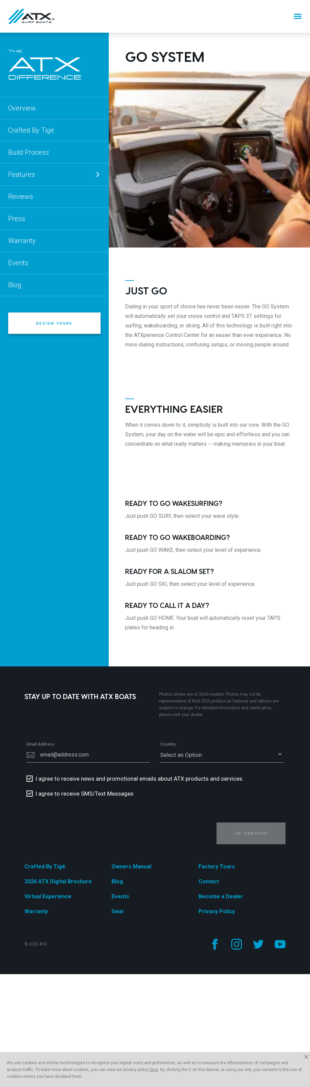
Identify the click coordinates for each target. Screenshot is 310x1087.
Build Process (28, 152)
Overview (22, 108)
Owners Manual (131, 866)
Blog (14, 285)
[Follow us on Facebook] (214, 944)
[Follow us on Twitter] (258, 944)
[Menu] (298, 16)
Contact (209, 881)
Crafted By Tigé (31, 130)
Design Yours (54, 323)
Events (18, 263)
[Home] (31, 16)
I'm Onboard (251, 833)
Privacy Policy (217, 911)
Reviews (20, 196)
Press (16, 219)
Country (168, 744)
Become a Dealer (221, 896)
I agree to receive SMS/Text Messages (84, 793)
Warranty (22, 241)
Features (54, 174)
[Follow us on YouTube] (280, 944)
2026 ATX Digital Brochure (58, 881)
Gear (117, 911)
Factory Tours (217, 866)
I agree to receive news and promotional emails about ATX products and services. (139, 778)
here (154, 1069)
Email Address (41, 744)
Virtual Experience (47, 896)
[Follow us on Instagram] (236, 944)
